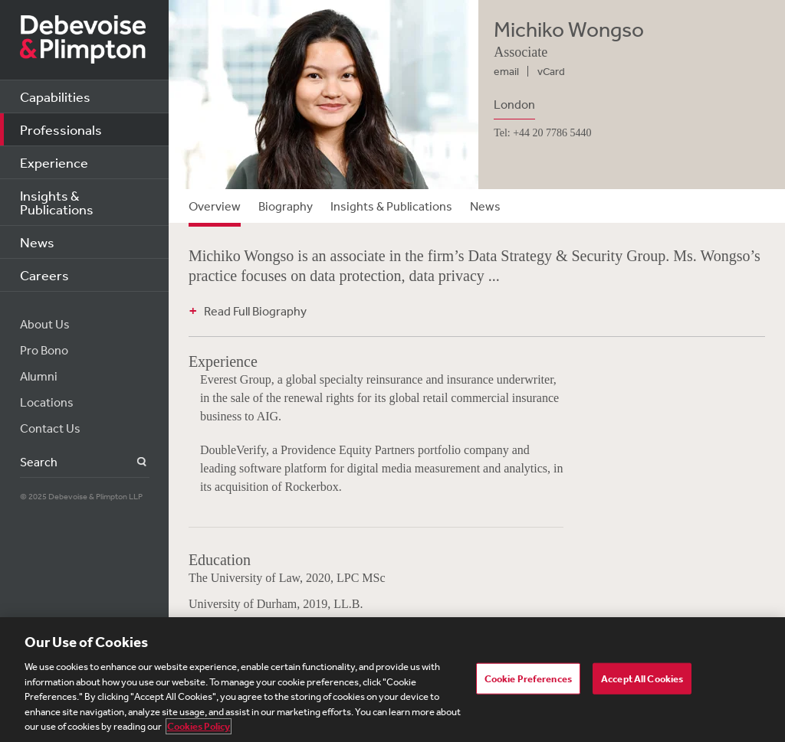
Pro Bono (44, 350)
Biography (285, 206)
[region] (392, 679)
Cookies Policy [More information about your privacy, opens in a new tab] (198, 726)
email (506, 71)
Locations (47, 402)
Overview (215, 206)
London (514, 104)
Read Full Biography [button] (255, 311)
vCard (551, 71)
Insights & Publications (57, 202)
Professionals (61, 129)
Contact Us (50, 428)
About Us (45, 324)
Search (133, 462)
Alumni (38, 376)
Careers (44, 274)
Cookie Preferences (528, 678)
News (37, 242)
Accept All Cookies (642, 678)
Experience (54, 162)
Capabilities (55, 96)
